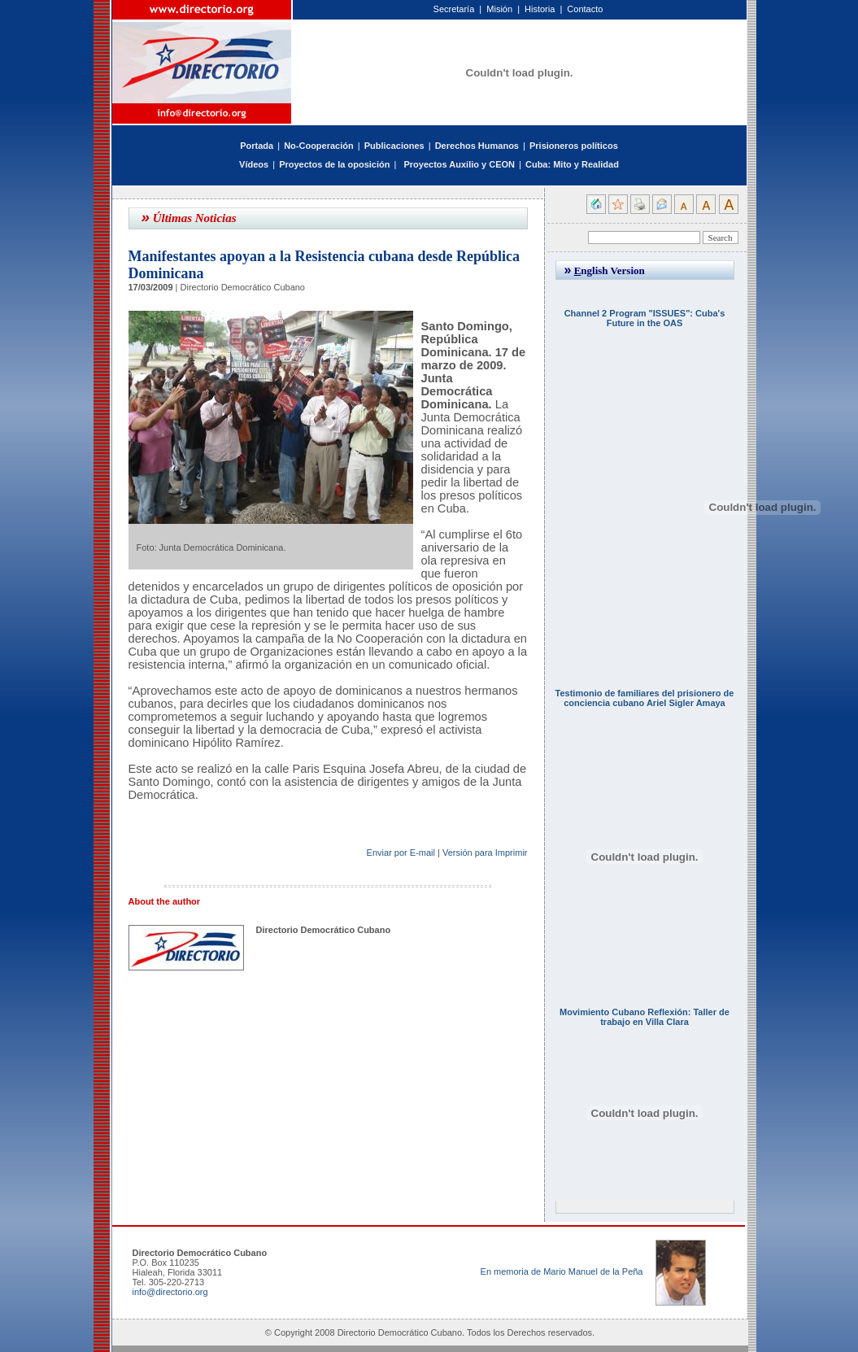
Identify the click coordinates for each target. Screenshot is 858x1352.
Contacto (585, 9)
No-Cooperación (319, 145)
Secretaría (454, 9)
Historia (540, 9)
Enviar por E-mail (401, 852)
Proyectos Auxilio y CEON (459, 164)
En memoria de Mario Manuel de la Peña (562, 1271)
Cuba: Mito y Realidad (572, 164)
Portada (256, 145)
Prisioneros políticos (573, 145)
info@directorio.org (170, 1292)
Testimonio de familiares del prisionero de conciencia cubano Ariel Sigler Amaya (644, 698)
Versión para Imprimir (485, 852)
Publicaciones (394, 145)
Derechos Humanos (477, 145)
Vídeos (253, 164)
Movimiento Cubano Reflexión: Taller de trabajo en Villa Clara (645, 1017)
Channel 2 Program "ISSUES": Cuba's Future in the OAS (644, 318)
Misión (499, 9)
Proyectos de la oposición (334, 164)
